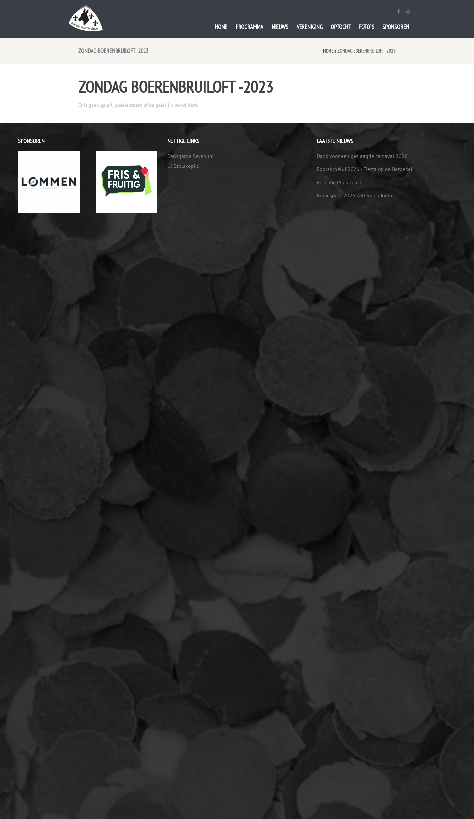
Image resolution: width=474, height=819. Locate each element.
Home (221, 27)
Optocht (341, 27)
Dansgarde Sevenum (190, 156)
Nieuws (280, 27)
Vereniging (310, 27)
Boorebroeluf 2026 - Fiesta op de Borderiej (364, 169)
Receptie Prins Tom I (339, 182)
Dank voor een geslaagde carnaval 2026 (362, 156)
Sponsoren (395, 27)
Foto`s (366, 27)
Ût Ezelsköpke (183, 166)
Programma (249, 27)
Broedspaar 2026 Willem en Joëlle (355, 195)
